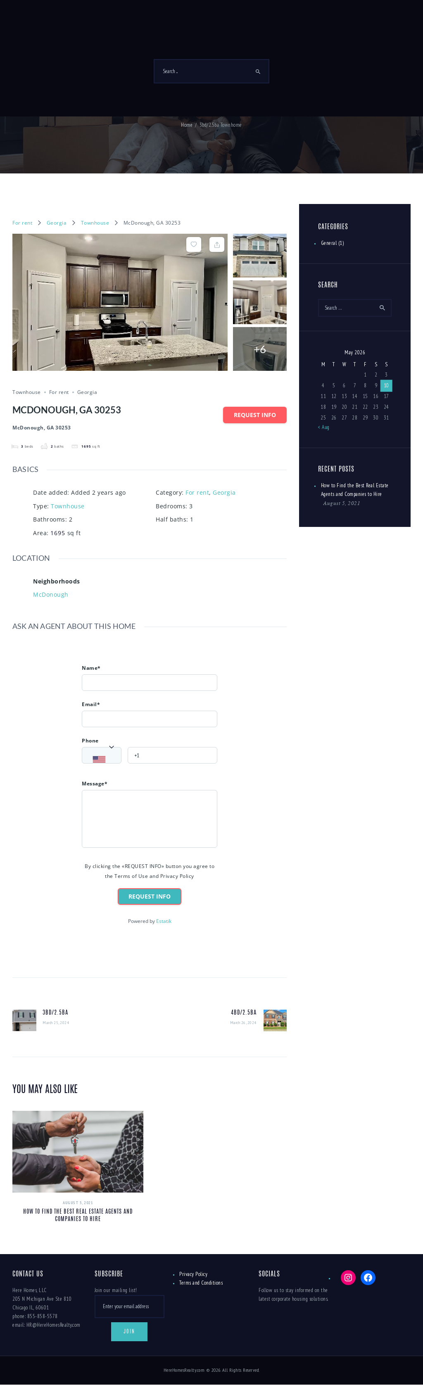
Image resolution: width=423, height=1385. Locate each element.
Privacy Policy (193, 1274)
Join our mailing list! (116, 1290)
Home (186, 124)
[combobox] (101, 755)
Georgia (57, 222)
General (329, 243)
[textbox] (103, 760)
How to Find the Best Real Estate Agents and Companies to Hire (78, 1215)
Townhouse (95, 222)
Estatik (163, 921)
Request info (255, 415)
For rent (22, 222)
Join (129, 1331)
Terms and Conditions (201, 1282)
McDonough (51, 594)
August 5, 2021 (78, 1202)
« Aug (324, 427)
